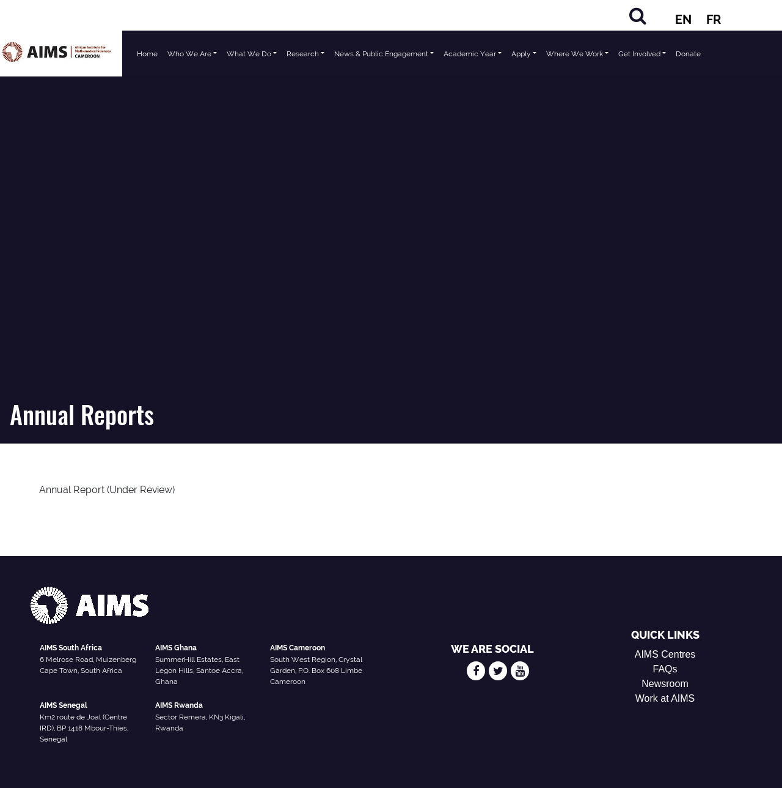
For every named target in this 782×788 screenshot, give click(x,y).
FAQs (665, 669)
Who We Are (189, 54)
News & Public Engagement (381, 54)
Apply (521, 54)
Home (147, 54)
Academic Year (470, 54)
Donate (688, 54)
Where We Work (574, 54)
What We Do (249, 54)
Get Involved (639, 54)
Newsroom (664, 683)
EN (683, 19)
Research (303, 54)
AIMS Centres (665, 654)
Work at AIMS (665, 698)
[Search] (637, 15)
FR (713, 19)
